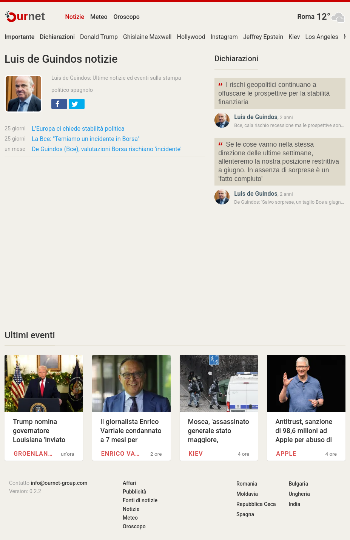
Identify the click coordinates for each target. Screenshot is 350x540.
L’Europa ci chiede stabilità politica (78, 128)
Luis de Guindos (256, 117)
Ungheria (299, 494)
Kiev (294, 36)
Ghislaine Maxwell (147, 36)
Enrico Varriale (122, 453)
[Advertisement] (105, 218)
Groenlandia (35, 453)
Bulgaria (298, 484)
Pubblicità (134, 492)
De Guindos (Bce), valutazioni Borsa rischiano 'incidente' (107, 149)
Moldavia (247, 494)
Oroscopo (127, 16)
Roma (306, 16)
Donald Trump (99, 36)
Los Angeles (321, 36)
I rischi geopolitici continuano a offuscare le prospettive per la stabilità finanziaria (273, 93)
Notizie (74, 16)
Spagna (245, 514)
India (294, 504)
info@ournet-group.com (59, 483)
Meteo (99, 16)
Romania (246, 484)
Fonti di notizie (140, 500)
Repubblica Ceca (256, 504)
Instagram (224, 36)
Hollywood (191, 36)
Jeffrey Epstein (263, 36)
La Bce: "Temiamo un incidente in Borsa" (86, 138)
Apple (286, 453)
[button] (59, 104)
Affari (129, 483)
